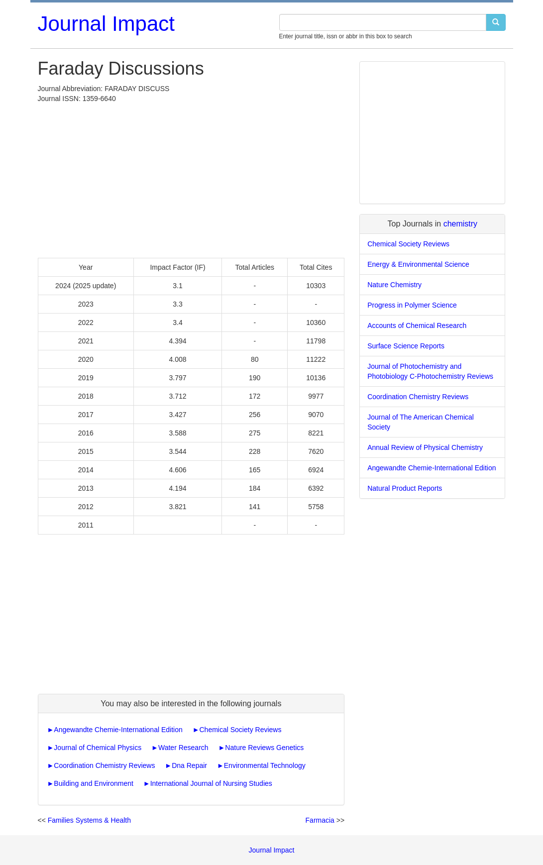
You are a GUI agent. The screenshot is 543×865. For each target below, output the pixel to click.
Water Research (183, 748)
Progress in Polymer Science (412, 305)
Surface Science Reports (405, 346)
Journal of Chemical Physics (97, 748)
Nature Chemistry (394, 285)
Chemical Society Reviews (241, 730)
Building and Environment (93, 783)
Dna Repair (189, 765)
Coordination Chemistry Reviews (104, 765)
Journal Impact (106, 23)
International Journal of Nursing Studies (211, 783)
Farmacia (320, 820)
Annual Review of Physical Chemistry (425, 447)
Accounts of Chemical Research (416, 325)
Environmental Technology (265, 765)
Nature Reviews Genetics (264, 748)
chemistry (460, 223)
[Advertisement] (191, 178)
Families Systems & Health (89, 820)
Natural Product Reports (404, 488)
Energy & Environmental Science (418, 264)
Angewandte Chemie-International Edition (118, 730)
